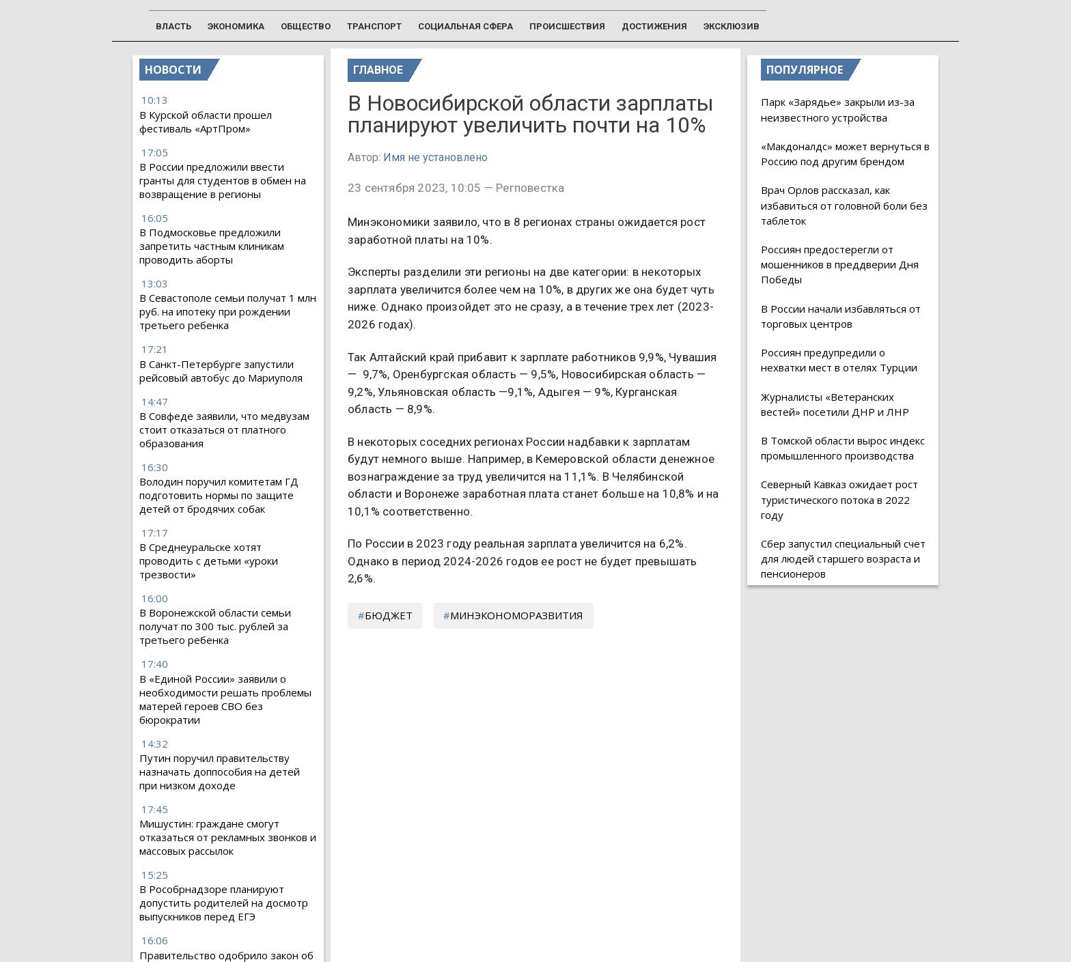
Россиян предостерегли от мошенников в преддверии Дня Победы (840, 264)
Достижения (654, 26)
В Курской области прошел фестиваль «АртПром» (205, 121)
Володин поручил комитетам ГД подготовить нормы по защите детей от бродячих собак (218, 495)
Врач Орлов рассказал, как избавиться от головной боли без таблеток (844, 205)
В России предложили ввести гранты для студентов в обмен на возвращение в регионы (222, 180)
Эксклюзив (732, 26)
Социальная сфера (465, 26)
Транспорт (374, 26)
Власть (173, 26)
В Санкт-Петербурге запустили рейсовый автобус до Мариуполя (221, 370)
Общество (306, 26)
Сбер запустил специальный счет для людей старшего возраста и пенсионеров (843, 558)
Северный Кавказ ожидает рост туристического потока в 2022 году (839, 499)
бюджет (389, 615)
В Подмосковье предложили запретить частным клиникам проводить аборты (211, 245)
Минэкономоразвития (516, 615)
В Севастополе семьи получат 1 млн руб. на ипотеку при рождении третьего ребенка (227, 311)
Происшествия (567, 26)
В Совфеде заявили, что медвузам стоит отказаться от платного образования (224, 429)
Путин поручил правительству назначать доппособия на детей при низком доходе (219, 771)
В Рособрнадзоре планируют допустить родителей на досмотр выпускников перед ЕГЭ (223, 902)
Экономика (236, 26)
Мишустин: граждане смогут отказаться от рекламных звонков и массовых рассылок (227, 837)
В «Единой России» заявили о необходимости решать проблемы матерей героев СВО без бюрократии (225, 699)
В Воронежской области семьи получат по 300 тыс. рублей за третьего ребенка (215, 626)
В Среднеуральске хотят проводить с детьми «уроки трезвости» (208, 560)
